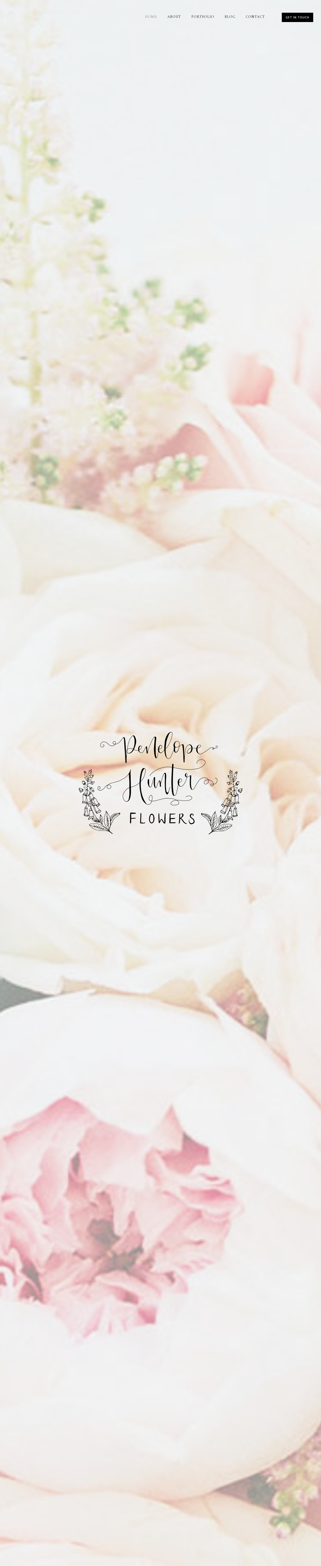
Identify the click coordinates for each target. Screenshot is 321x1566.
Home (151, 17)
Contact (255, 17)
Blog (230, 17)
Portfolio (202, 17)
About (174, 17)
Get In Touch (297, 17)
